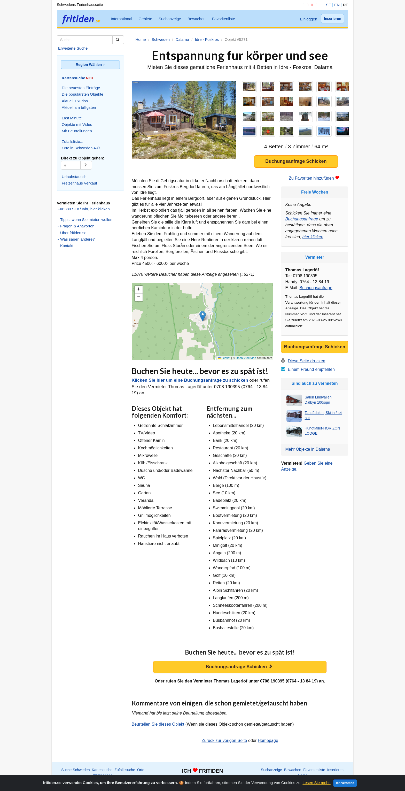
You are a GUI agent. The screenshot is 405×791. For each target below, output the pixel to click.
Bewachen (197, 19)
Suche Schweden (75, 772)
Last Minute (72, 118)
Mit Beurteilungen (77, 131)
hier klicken (312, 238)
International (121, 19)
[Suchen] (118, 39)
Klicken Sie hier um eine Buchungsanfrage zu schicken (190, 382)
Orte (140, 772)
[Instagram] (306, 5)
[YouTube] (311, 5)
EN (337, 5)
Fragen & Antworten (77, 226)
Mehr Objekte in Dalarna (307, 451)
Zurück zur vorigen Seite (224, 742)
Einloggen (308, 19)
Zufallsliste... (72, 141)
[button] (202, 318)
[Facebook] (302, 5)
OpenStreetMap (246, 360)
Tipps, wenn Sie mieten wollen (86, 219)
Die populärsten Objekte (82, 94)
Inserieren (332, 19)
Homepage (268, 742)
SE (328, 5)
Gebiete (145, 19)
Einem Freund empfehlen (311, 371)
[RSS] (315, 5)
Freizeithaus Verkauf (79, 183)
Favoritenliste (223, 19)
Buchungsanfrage (301, 221)
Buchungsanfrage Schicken (295, 163)
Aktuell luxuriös (75, 101)
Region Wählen (90, 65)
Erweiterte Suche (73, 48)
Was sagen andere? (77, 239)
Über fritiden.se (73, 233)
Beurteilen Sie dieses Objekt (158, 726)
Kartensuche (102, 772)
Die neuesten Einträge (81, 88)
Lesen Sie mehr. (316, 782)
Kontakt (66, 245)
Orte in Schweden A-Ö (81, 148)
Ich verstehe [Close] (345, 783)
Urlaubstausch (74, 176)
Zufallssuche (124, 772)
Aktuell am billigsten (79, 107)
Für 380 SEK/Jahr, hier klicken (84, 209)
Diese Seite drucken (306, 363)
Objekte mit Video (77, 124)
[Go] (86, 165)
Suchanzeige (170, 19)
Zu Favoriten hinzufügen (314, 180)
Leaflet (224, 360)
